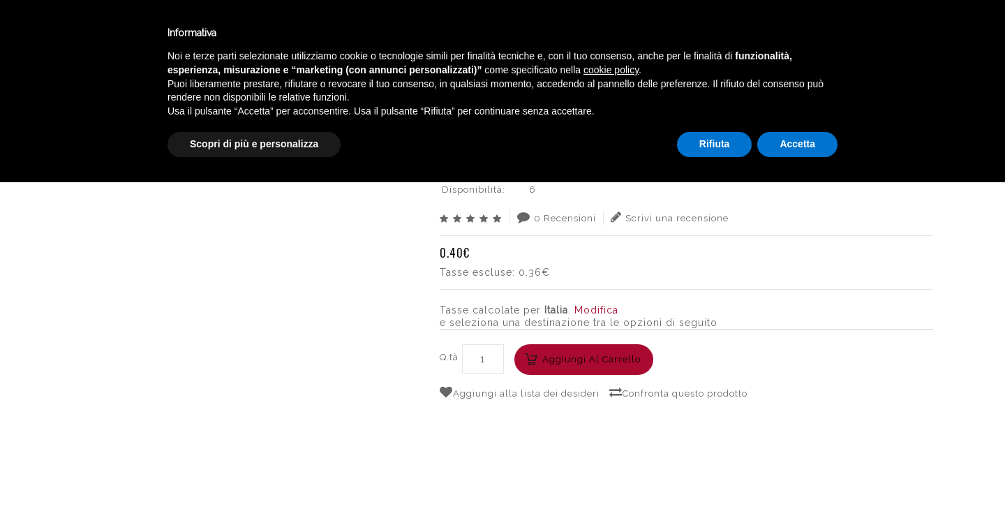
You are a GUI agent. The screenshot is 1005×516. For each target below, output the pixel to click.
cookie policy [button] (611, 403)
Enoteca (180, 34)
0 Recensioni (556, 217)
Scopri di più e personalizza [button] (254, 477)
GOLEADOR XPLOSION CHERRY (852, 87)
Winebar (260, 34)
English (858, 47)
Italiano (858, 30)
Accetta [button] (797, 477)
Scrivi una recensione (670, 217)
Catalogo (343, 34)
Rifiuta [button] (714, 477)
